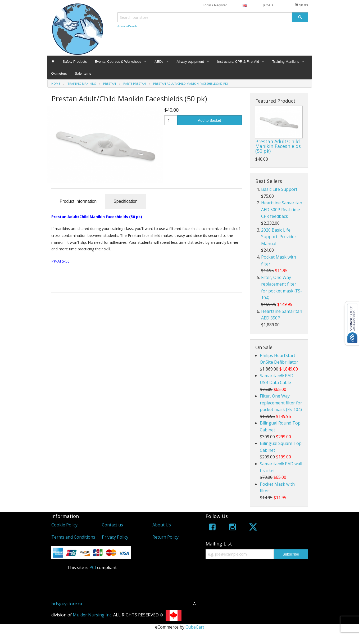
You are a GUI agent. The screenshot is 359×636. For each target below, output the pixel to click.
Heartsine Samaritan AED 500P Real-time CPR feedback (281, 209)
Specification (125, 201)
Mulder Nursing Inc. (92, 615)
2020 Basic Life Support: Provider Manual (278, 236)
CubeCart (194, 627)
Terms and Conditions (73, 537)
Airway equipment (190, 62)
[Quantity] (170, 120)
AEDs (158, 62)
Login (207, 5)
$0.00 (301, 5)
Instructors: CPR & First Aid (238, 62)
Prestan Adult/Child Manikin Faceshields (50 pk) (278, 146)
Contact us (112, 525)
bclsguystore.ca (66, 604)
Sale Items (83, 73)
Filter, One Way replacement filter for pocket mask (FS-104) (281, 402)
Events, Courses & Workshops (118, 62)
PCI (92, 567)
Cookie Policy (64, 525)
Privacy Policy (115, 537)
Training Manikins (285, 62)
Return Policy (165, 537)
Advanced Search (127, 26)
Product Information (78, 201)
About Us (161, 525)
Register (220, 5)
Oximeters (59, 73)
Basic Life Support (279, 189)
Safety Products (75, 62)
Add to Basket (209, 120)
